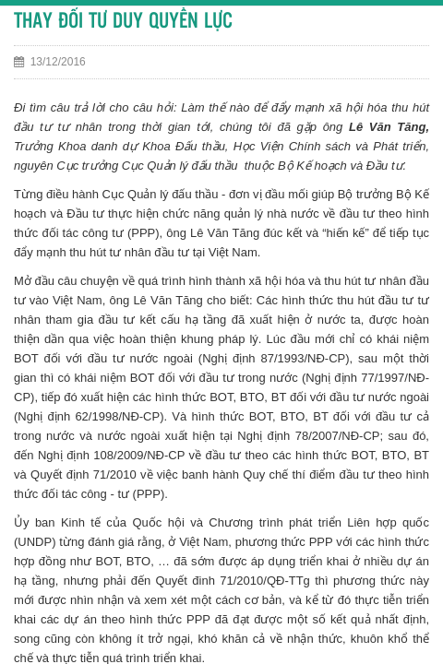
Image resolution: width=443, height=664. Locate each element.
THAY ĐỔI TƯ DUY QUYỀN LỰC (123, 21)
